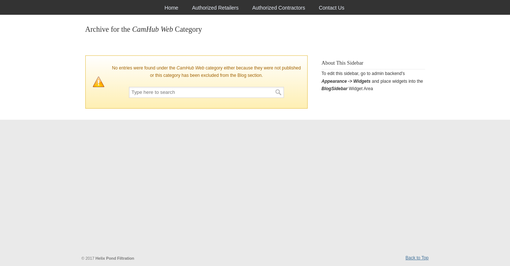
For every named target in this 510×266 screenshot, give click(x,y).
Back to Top (416, 257)
